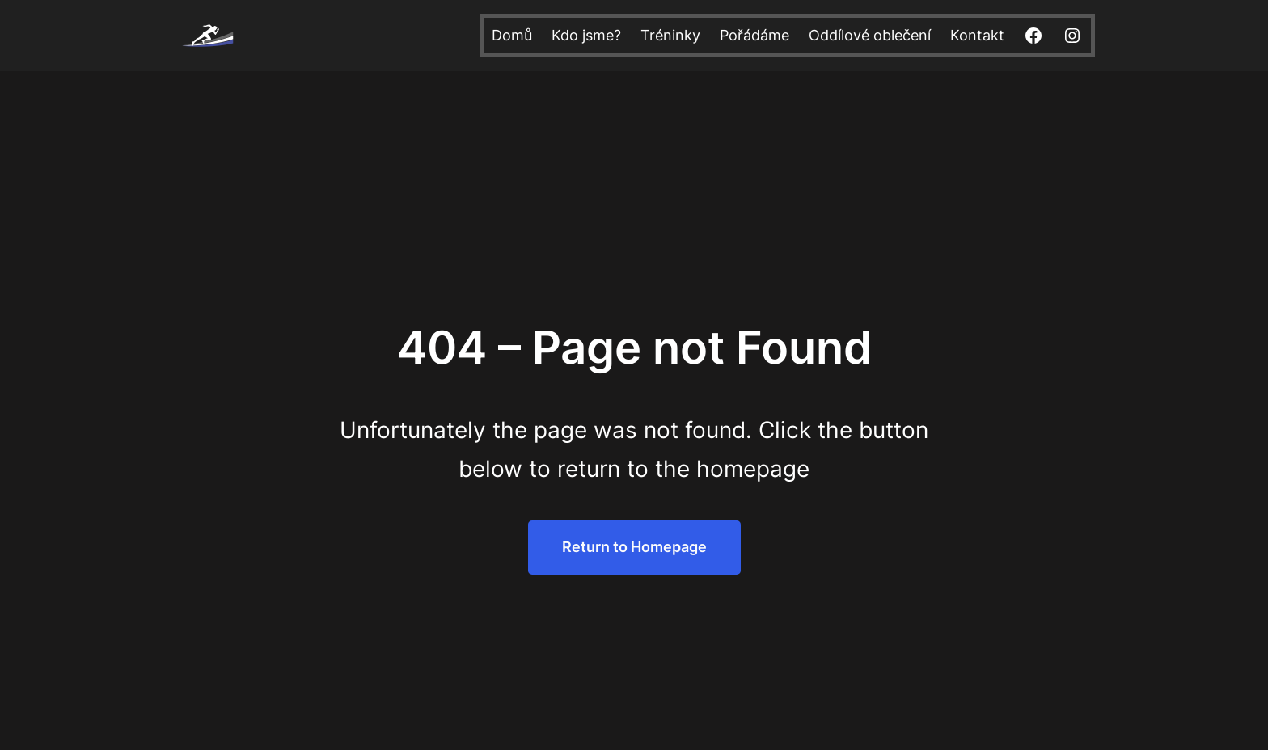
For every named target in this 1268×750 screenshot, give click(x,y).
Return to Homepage (634, 546)
